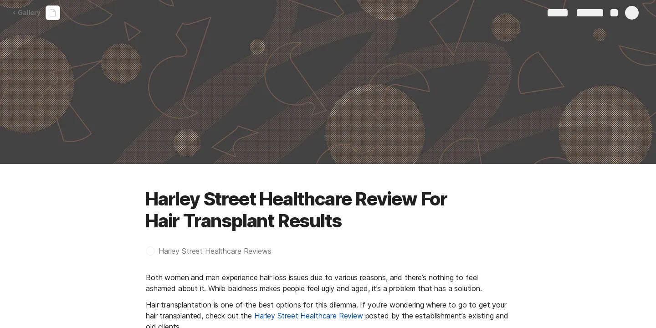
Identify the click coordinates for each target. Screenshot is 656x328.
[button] (213, 251)
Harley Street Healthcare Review (308, 315)
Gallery (26, 12)
